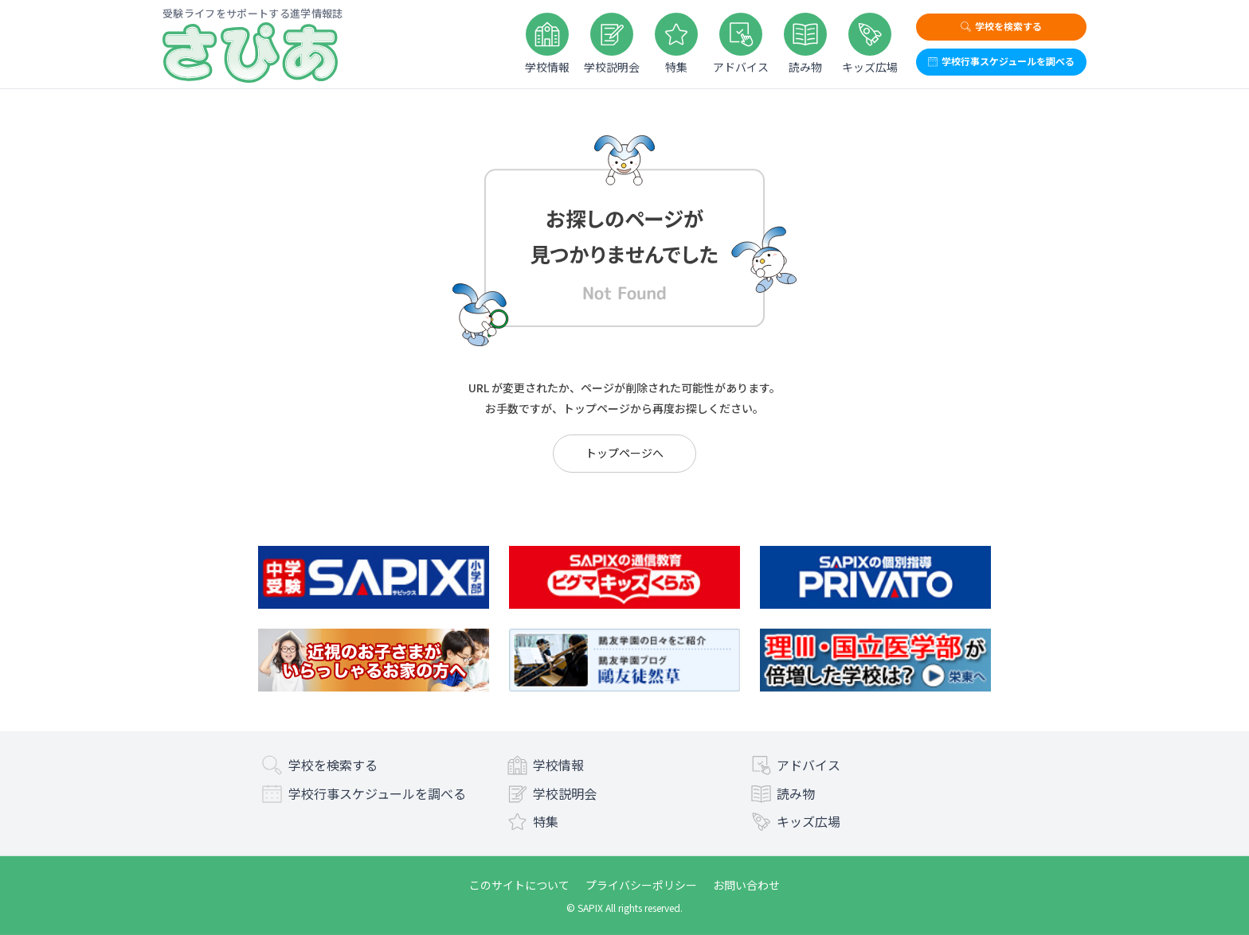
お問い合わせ (746, 885)
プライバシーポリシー (641, 885)
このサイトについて (519, 885)
